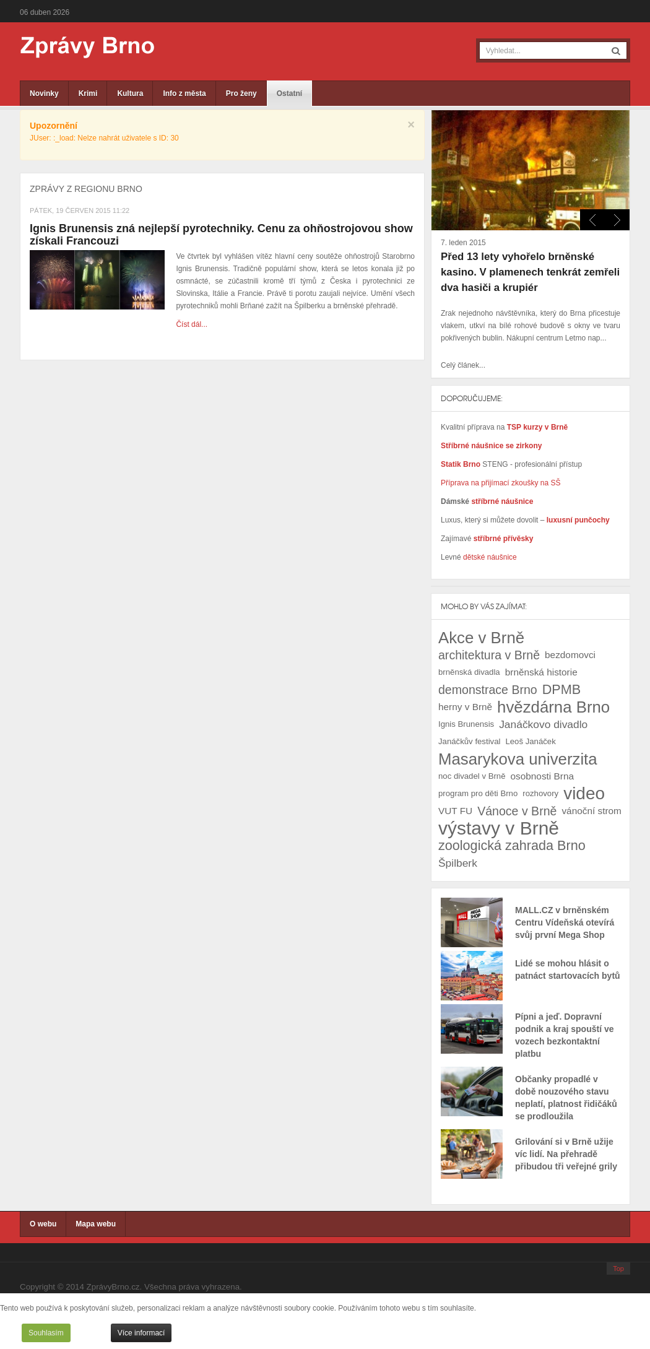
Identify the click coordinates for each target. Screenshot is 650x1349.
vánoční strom (591, 810)
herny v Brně (465, 706)
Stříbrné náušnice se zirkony (491, 445)
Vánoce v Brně (517, 811)
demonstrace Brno (487, 689)
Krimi (88, 93)
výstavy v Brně (498, 828)
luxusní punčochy (576, 520)
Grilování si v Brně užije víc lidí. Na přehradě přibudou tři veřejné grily (566, 1154)
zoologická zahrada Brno (512, 845)
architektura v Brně (489, 655)
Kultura (130, 93)
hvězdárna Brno (553, 707)
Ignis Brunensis (466, 724)
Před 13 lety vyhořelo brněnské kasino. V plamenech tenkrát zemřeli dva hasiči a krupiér (530, 272)
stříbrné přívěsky (504, 538)
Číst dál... (191, 324)
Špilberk (457, 863)
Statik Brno (461, 464)
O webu (43, 1224)
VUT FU (455, 810)
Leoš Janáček (530, 741)
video (584, 793)
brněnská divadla (469, 672)
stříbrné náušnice (502, 501)
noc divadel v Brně (472, 776)
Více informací (141, 1333)
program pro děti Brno (478, 793)
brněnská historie (541, 672)
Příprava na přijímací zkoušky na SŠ (500, 483)
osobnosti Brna (542, 776)
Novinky (44, 93)
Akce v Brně (481, 637)
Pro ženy (241, 93)
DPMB (561, 689)
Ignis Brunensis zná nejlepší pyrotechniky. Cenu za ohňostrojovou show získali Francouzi (221, 234)
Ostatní (289, 93)
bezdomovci (570, 654)
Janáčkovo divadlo (543, 724)
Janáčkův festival (469, 741)
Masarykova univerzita (517, 759)
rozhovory (540, 793)
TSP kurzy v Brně (537, 427)
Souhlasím (46, 1333)
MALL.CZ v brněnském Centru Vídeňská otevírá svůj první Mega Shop (564, 922)
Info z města (184, 93)
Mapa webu (96, 1224)
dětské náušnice (490, 557)
